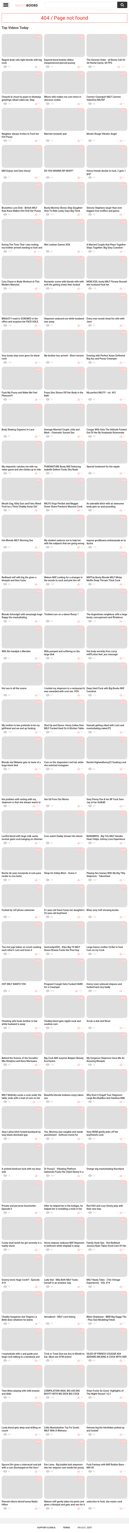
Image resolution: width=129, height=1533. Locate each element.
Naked (26, 5)
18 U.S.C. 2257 (84, 1527)
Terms (66, 1527)
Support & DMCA (46, 1527)
